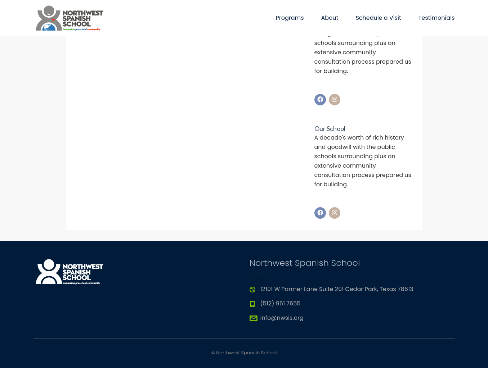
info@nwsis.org (282, 318)
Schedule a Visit (378, 18)
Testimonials (436, 18)
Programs (290, 18)
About (329, 18)
